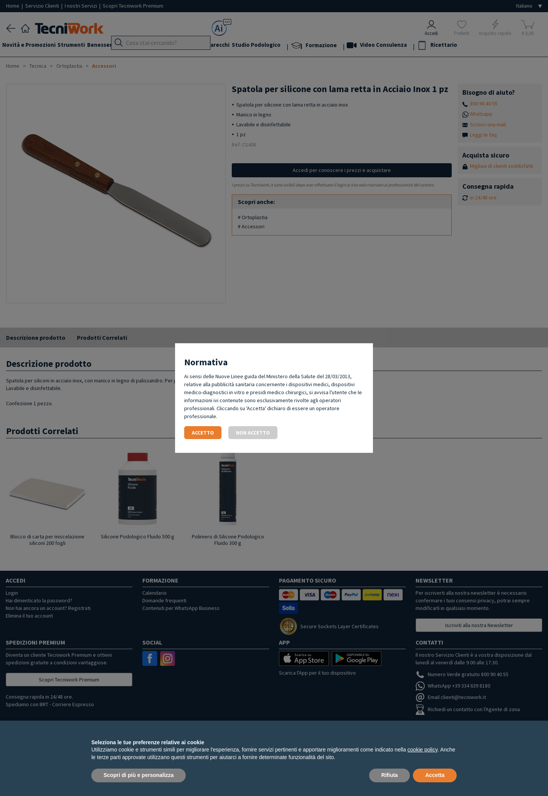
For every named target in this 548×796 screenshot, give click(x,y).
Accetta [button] (434, 775)
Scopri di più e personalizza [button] (139, 775)
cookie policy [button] (423, 750)
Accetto (203, 432)
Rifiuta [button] (389, 775)
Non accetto (253, 432)
